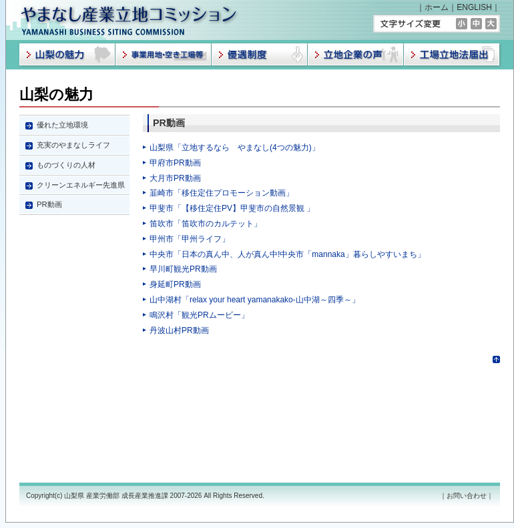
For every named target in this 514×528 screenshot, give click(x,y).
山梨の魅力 (56, 94)
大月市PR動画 (175, 178)
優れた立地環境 (62, 125)
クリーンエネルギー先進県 (81, 185)
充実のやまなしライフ (73, 145)
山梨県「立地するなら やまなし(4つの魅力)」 (235, 147)
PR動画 (49, 204)
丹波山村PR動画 (179, 330)
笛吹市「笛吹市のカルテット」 (206, 223)
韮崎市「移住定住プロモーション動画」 (222, 193)
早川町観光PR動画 (183, 269)
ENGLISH (474, 7)
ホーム (437, 7)
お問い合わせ (467, 495)
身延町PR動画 (175, 284)
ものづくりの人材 (66, 165)
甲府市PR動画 (175, 163)
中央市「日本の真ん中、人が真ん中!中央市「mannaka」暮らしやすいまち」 (287, 254)
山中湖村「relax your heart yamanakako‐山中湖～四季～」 (255, 299)
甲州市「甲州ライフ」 (190, 239)
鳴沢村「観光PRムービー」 (199, 315)
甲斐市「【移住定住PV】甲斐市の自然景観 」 (232, 208)
